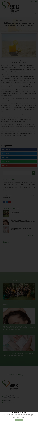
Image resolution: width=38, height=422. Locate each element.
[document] (19, 211)
